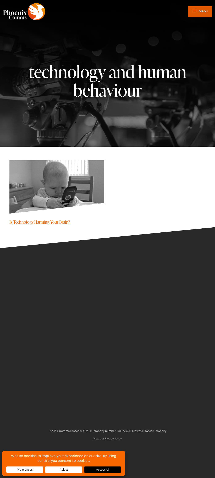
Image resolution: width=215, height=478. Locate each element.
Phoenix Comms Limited (64, 431)
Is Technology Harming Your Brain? (39, 222)
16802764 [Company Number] (123, 431)
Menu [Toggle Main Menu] (200, 11)
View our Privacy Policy (107, 439)
